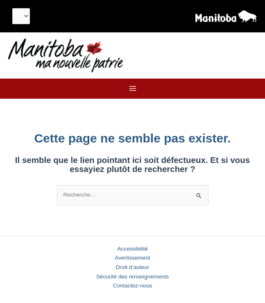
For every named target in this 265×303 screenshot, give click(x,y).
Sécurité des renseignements (132, 277)
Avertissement (132, 258)
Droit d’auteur (132, 267)
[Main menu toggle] (132, 88)
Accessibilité (132, 249)
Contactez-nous (132, 286)
